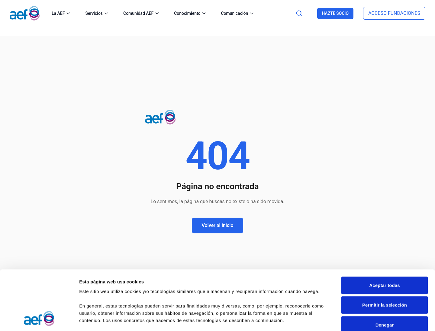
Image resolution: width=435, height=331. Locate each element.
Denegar (384, 270)
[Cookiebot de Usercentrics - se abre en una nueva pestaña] (39, 319)
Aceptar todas (384, 230)
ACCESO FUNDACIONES (394, 13)
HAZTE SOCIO (335, 13)
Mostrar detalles (96, 319)
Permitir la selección (384, 250)
